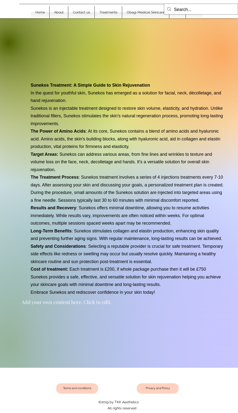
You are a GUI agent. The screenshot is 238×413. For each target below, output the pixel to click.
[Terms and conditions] (77, 388)
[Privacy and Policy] (158, 388)
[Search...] (201, 10)
